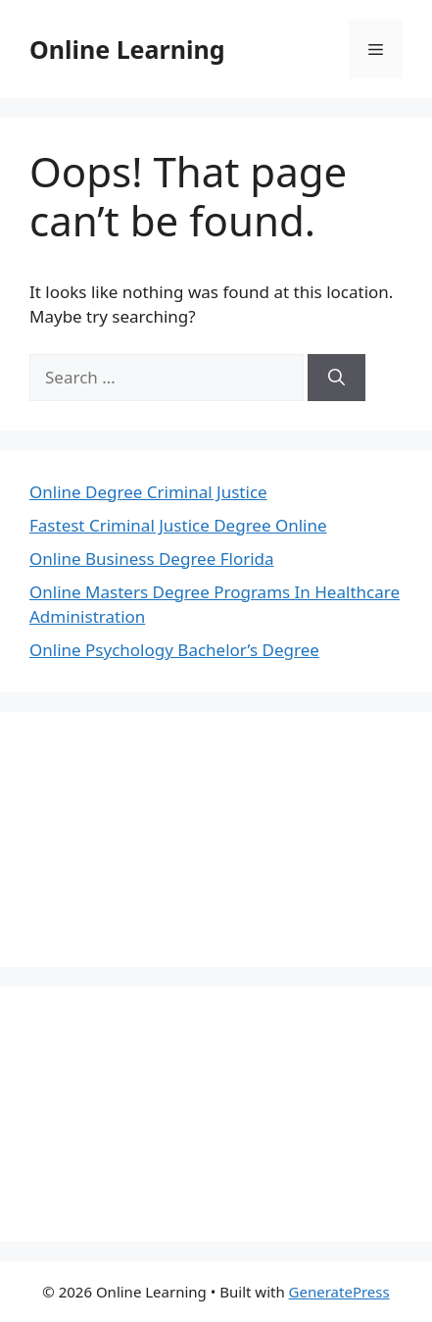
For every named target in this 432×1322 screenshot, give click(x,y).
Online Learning (126, 49)
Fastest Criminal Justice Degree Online (178, 525)
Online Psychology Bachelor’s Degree (174, 649)
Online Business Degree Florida (151, 558)
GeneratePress (339, 1291)
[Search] (336, 377)
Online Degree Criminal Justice (148, 492)
